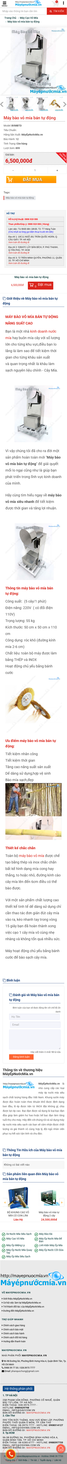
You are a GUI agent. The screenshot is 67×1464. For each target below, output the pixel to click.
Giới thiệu (22, 1460)
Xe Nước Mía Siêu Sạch (19, 1234)
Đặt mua (32, 179)
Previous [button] (5, 1200)
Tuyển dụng (45, 1460)
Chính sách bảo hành (13, 1333)
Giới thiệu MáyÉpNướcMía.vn (17, 1299)
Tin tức (33, 1460)
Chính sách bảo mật (13, 1329)
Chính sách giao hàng (14, 1325)
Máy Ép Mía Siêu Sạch (18, 1256)
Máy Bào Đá (45, 1234)
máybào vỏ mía (31, 856)
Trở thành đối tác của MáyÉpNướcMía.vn (23, 1306)
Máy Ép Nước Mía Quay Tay (19, 1251)
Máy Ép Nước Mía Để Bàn (50, 1240)
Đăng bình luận (21, 1056)
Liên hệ (57, 1460)
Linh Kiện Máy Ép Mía (51, 1245)
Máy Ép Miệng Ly (15, 1245)
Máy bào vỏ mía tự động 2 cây (49, 1214)
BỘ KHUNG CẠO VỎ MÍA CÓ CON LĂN (18, 1214)
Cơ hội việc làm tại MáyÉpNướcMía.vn (22, 1302)
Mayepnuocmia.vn (38, 1412)
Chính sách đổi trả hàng (15, 1337)
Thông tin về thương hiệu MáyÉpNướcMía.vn (22, 1072)
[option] (18, 1203)
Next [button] (61, 1200)
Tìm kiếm (57, 11)
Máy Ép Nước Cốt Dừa (51, 1250)
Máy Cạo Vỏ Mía (15, 1238)
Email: (22, 1371)
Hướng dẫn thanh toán (14, 1341)
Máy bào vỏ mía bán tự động (20, 198)
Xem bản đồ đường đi (18, 242)
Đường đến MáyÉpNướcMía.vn (18, 1311)
